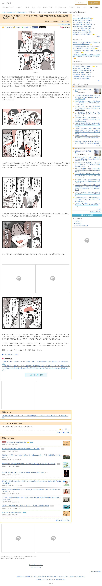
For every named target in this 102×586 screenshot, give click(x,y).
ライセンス (34, 576)
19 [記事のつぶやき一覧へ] (9, 457)
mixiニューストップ (7, 7)
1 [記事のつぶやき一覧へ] (13, 491)
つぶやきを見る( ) (64, 24)
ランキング (76, 84)
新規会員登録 (93, 3)
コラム (85, 7)
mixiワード (82, 576)
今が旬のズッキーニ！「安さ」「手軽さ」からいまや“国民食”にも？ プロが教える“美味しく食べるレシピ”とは (88, 159)
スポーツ (71, 7)
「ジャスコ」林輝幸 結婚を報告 (82, 28)
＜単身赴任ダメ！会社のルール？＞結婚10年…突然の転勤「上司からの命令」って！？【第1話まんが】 (36, 366)
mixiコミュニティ (59, 576)
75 (92, 22)
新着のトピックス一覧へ (63, 520)
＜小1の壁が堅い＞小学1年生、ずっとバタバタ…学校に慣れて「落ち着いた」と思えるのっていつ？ (87, 113)
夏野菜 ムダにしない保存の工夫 (82, 70)
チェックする (8, 27)
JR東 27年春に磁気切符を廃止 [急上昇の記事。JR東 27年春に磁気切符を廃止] (17, 442)
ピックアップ (77, 15)
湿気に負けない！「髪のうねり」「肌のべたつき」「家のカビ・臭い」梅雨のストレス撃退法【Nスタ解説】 (87, 164)
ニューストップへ (36, 567)
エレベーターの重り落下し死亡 (82, 18)
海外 (78, 7)
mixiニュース (11, 12)
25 (93, 70)
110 (93, 26)
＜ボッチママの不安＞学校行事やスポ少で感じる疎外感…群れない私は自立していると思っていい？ (87, 181)
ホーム (3, 12)
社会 (33, 7)
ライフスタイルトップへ (36, 565)
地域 (39, 7)
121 (96, 18)
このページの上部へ (95, 571)
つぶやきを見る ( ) (36, 375)
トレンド (26, 7)
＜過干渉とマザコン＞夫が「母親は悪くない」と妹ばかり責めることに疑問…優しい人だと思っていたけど (87, 119)
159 (93, 68)
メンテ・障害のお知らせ (81, 225)
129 (93, 30)
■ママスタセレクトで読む (10, 354)
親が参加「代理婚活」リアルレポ (82, 72)
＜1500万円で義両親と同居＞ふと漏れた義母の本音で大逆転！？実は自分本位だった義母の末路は (88, 124)
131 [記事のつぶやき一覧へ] (31, 442)
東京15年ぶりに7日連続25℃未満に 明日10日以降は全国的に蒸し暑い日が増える (28, 464)
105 (93, 32)
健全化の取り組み (61, 579)
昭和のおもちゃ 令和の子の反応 (82, 32)
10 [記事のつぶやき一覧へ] (42, 449)
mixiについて (21, 576)
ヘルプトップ (78, 221)
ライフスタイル (94, 7)
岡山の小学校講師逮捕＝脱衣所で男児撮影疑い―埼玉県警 (21, 449)
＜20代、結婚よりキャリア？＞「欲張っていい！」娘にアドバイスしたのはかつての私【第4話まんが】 (87, 102)
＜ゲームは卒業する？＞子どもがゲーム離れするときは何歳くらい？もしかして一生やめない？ (87, 170)
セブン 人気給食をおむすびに (81, 22)
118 (92, 78)
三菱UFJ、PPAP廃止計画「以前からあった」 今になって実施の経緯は (25, 506)
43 (96, 34)
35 (93, 28)
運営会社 (38, 579)
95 (93, 74)
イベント (67, 576)
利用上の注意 (78, 223)
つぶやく (17, 27)
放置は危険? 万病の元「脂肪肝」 (82, 34)
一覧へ (98, 36)
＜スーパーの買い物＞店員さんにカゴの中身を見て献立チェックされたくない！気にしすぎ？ (87, 193)
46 (96, 66)
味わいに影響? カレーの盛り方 (82, 68)
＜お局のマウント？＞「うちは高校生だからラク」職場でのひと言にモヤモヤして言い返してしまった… (87, 199)
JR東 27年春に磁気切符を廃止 (12, 512)
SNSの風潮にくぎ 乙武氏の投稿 (82, 26)
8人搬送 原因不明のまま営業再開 (82, 20)
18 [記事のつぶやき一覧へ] (51, 505)
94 (94, 20)
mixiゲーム (50, 576)
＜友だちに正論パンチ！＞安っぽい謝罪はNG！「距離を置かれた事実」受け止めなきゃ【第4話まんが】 (87, 108)
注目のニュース (77, 61)
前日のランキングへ (95, 212)
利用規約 (27, 576)
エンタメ (18, 7)
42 (94, 24)
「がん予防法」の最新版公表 (81, 78)
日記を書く (26, 27)
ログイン (81, 3)
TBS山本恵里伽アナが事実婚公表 (82, 24)
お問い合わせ (42, 576)
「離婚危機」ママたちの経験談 (82, 76)
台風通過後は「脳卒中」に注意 (82, 74)
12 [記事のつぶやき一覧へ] (58, 464)
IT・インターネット (60, 7)
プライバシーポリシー (48, 579)
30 (93, 76)
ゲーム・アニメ (47, 7)
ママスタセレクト (64, 21)
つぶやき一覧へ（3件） (63, 432)
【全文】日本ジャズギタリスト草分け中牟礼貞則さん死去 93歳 (23, 472)
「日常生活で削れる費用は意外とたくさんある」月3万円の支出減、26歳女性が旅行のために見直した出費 (87, 97)
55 (94, 72)
